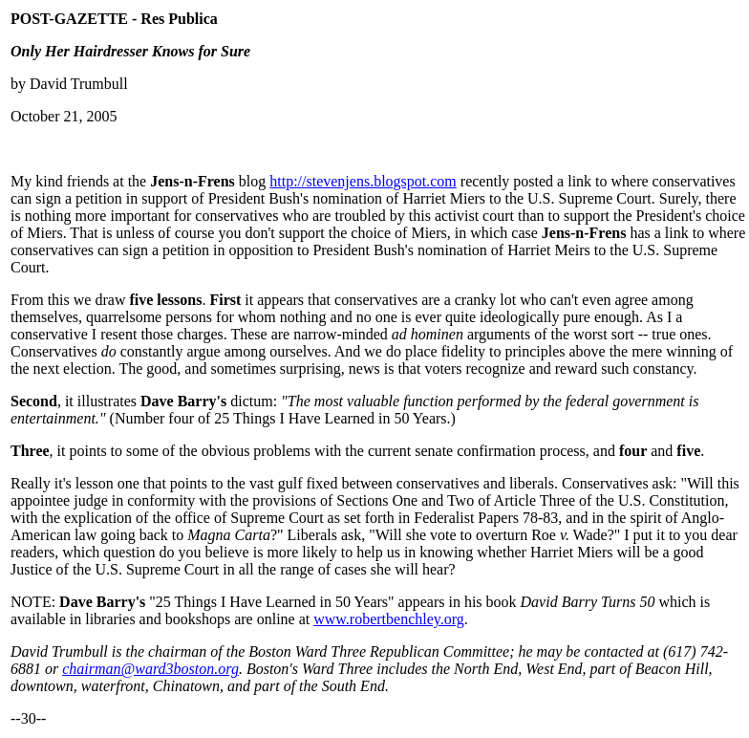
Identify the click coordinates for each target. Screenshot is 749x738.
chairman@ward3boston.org (150, 669)
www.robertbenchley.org (388, 619)
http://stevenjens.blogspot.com (363, 181)
